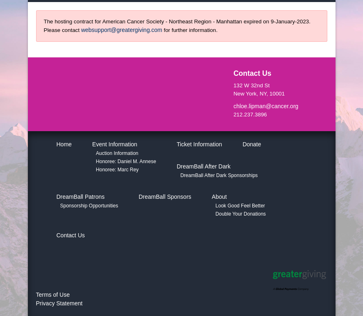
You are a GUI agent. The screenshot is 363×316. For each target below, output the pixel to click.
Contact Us (71, 235)
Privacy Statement (59, 303)
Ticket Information (199, 144)
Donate (251, 144)
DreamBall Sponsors (165, 196)
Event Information (114, 144)
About (219, 196)
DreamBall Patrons (81, 196)
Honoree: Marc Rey (117, 170)
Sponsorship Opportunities (89, 206)
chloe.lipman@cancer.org (265, 106)
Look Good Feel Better (240, 206)
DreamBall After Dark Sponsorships (219, 175)
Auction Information (117, 153)
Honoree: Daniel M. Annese (126, 161)
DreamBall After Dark (204, 166)
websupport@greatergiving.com (121, 30)
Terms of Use (53, 294)
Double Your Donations (240, 214)
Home (64, 144)
